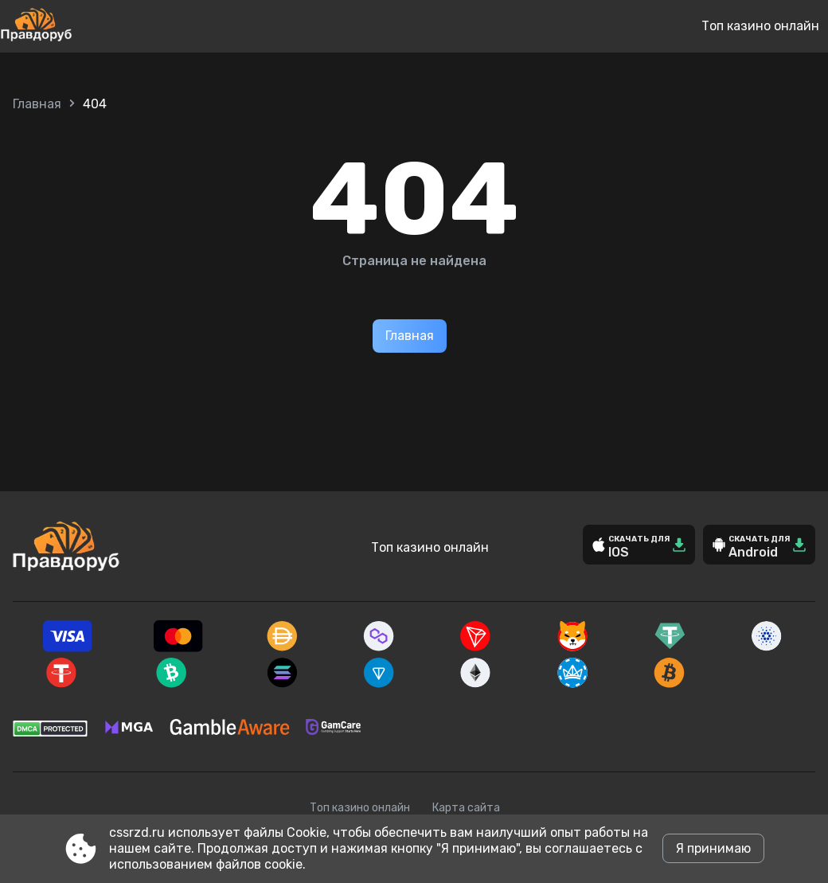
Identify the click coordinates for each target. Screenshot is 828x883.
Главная (37, 103)
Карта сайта (466, 808)
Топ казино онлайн (760, 25)
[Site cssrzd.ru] (89, 26)
